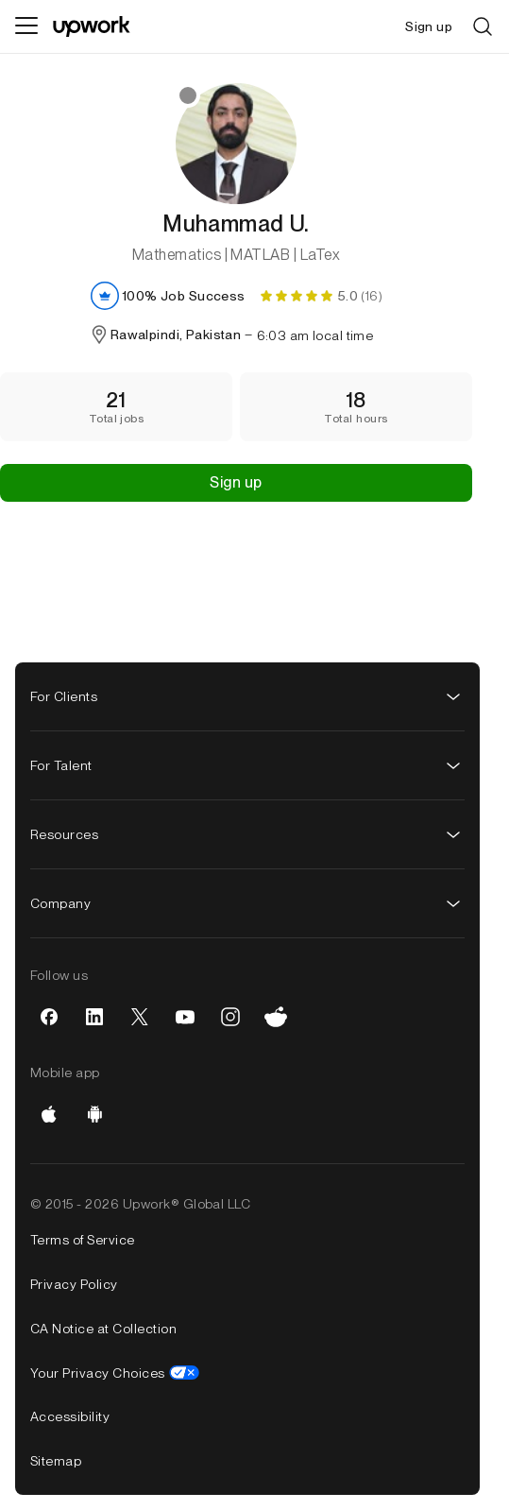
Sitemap (55, 1460)
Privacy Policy (74, 1284)
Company (247, 903)
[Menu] (26, 26)
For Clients (247, 696)
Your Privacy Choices (114, 1373)
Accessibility (70, 1416)
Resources (247, 834)
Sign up (236, 482)
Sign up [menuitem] (428, 26)
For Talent (247, 765)
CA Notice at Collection (103, 1328)
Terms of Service (82, 1239)
